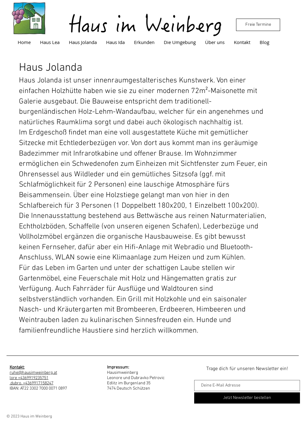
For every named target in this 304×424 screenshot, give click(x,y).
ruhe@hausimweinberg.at (33, 372)
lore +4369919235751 (29, 378)
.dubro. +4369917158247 (31, 383)
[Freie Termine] (258, 25)
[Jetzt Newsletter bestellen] (247, 398)
